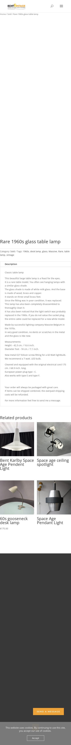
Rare (60, 251)
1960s (26, 251)
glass (44, 251)
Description (11, 264)
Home (3, 14)
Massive (53, 251)
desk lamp (35, 251)
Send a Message (48, 711)
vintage (10, 254)
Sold (9, 14)
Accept (35, 738)
